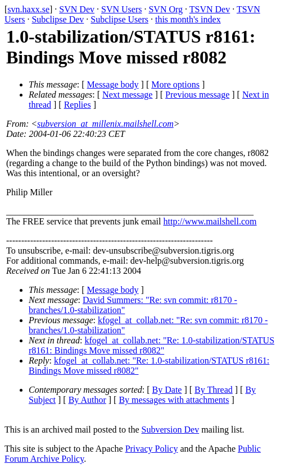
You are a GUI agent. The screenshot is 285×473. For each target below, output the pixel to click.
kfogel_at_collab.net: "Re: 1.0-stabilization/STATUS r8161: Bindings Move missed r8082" (151, 345)
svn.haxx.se (28, 9)
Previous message (197, 94)
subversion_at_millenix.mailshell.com (105, 123)
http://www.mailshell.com (209, 221)
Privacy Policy (151, 448)
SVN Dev (76, 9)
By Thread (213, 389)
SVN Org (165, 9)
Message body (113, 84)
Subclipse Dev (57, 19)
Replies (77, 104)
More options (175, 84)
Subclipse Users (119, 19)
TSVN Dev (209, 9)
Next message (127, 94)
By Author (87, 400)
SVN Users (121, 9)
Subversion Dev (171, 429)
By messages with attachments (174, 400)
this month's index (188, 19)
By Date (167, 389)
